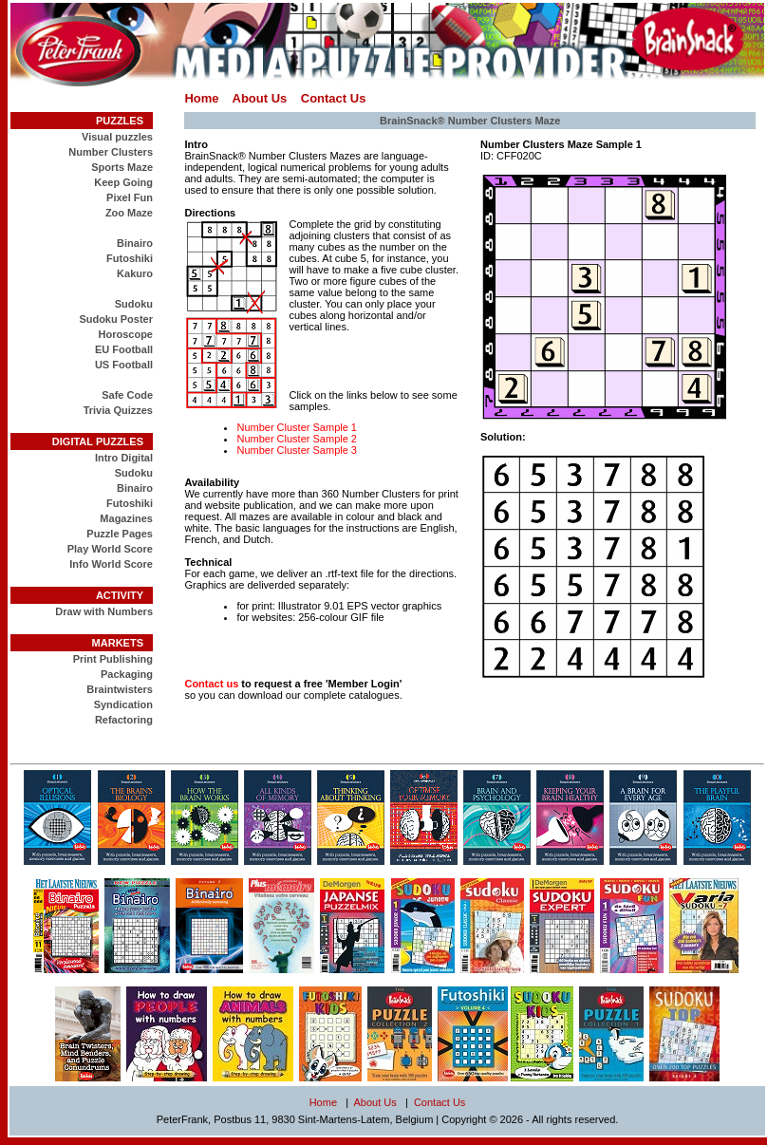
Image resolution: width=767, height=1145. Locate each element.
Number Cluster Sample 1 (296, 427)
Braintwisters (119, 689)
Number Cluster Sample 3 (296, 450)
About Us (260, 98)
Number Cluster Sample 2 (296, 438)
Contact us (211, 683)
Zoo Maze (129, 212)
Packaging (127, 674)
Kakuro (135, 273)
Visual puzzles (117, 136)
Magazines (126, 518)
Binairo (135, 243)
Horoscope (126, 334)
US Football (124, 364)
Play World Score (110, 548)
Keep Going (123, 182)
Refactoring (124, 719)
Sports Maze (122, 167)
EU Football (124, 349)
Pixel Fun (129, 197)
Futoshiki (129, 258)
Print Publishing (113, 659)
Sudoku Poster (116, 319)
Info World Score (111, 564)
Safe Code (127, 395)
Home (201, 98)
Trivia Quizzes (118, 410)
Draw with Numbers (104, 611)
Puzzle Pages (119, 533)
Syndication (123, 704)
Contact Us (333, 98)
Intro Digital (124, 457)
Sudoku (134, 304)
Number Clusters (110, 152)
